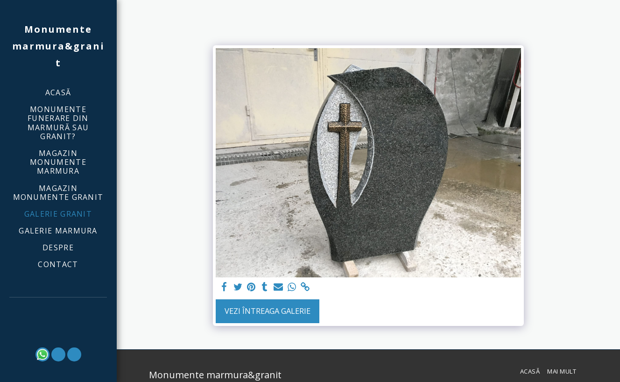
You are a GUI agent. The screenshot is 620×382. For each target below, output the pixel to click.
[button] (58, 310)
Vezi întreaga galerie (267, 310)
